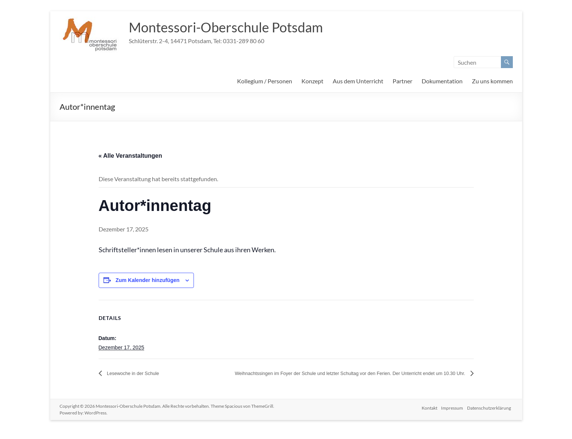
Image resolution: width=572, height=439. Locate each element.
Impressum (452, 414)
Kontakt (427, 414)
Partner (402, 80)
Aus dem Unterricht (358, 80)
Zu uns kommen (492, 80)
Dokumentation (442, 80)
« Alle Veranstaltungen (130, 156)
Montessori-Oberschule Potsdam (226, 27)
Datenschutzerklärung (491, 414)
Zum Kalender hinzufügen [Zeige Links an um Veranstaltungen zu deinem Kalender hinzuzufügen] (147, 280)
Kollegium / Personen (264, 80)
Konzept (312, 80)
